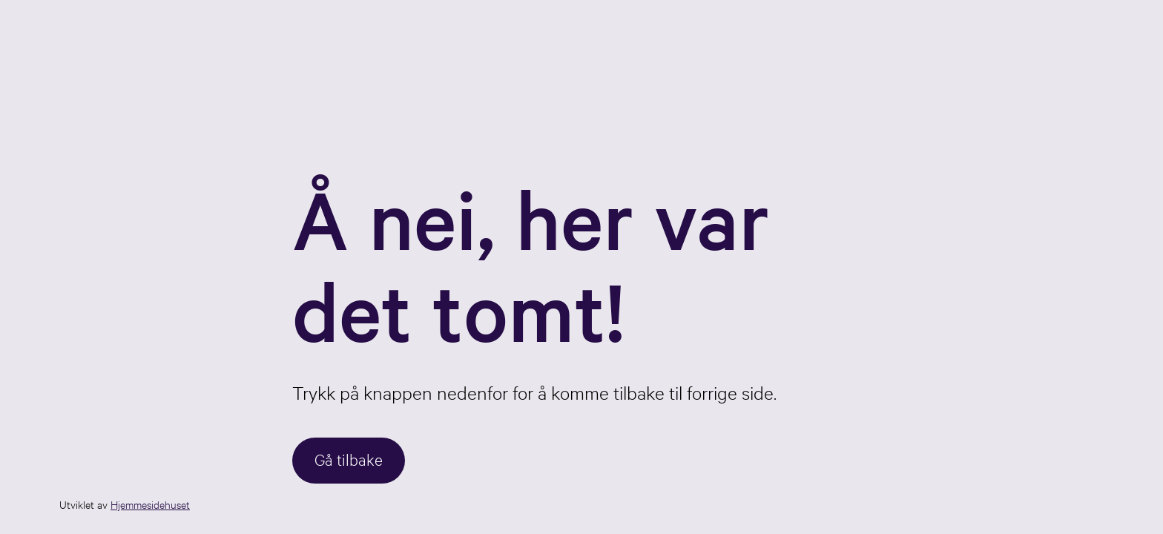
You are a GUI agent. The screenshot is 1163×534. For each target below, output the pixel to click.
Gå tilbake (348, 459)
